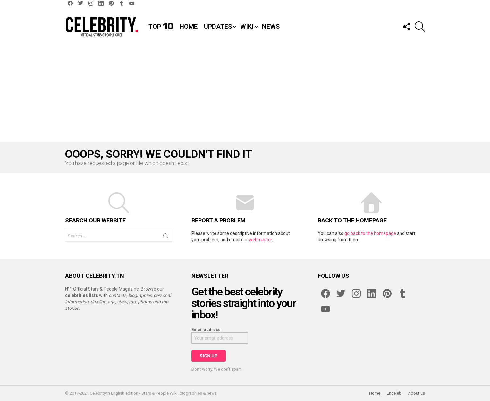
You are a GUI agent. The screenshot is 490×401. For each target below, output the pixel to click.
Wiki (247, 26)
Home (189, 26)
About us (416, 393)
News (271, 26)
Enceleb (394, 393)
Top (160, 26)
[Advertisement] (245, 94)
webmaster (260, 239)
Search (165, 237)
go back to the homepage (370, 233)
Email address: (206, 329)
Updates (218, 26)
